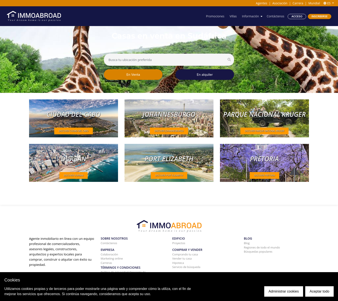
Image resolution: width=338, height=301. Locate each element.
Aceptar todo (319, 291)
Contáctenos (275, 16)
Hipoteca (178, 263)
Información (250, 16)
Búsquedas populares (258, 251)
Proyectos (178, 243)
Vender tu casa (182, 258)
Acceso (296, 16)
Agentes (261, 3)
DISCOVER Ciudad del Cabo (73, 130)
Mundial (314, 3)
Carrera (297, 3)
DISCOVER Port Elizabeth (169, 175)
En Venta (133, 74)
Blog (247, 243)
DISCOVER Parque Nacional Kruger (264, 130)
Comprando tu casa (185, 254)
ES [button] (327, 3)
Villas (232, 16)
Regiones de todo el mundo (262, 247)
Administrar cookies (284, 291)
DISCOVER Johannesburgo (169, 130)
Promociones (214, 16)
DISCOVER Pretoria (264, 175)
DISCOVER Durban (74, 175)
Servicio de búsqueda (186, 267)
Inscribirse (320, 16)
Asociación (279, 3)
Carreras (106, 263)
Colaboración (109, 254)
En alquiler (205, 74)
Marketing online (112, 258)
